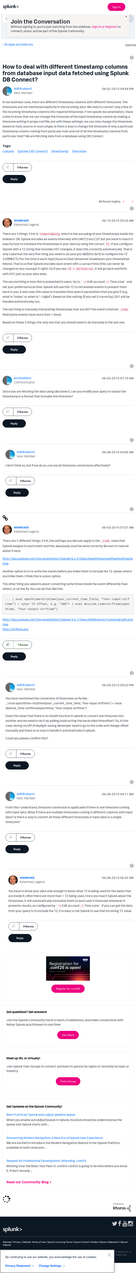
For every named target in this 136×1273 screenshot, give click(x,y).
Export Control (81, 1241)
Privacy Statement (17, 1265)
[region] (57, 1261)
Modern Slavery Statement (105, 1241)
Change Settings (50, 1265)
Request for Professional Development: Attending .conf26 (46, 1161)
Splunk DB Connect (33, 151)
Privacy (17, 1241)
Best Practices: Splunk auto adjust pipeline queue (40, 1115)
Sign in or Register (104, 27)
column (8, 151)
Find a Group (68, 1081)
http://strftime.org (15, 629)
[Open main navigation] (130, 6)
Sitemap (7, 1241)
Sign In (116, 7)
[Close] (109, 1255)
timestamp (59, 151)
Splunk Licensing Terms (59, 1241)
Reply (14, 179)
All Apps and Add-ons (18, 44)
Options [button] (129, 45)
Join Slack (68, 1035)
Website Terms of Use (34, 1241)
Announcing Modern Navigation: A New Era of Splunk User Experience (54, 1138)
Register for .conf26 (68, 988)
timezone (79, 151)
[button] (131, 58)
